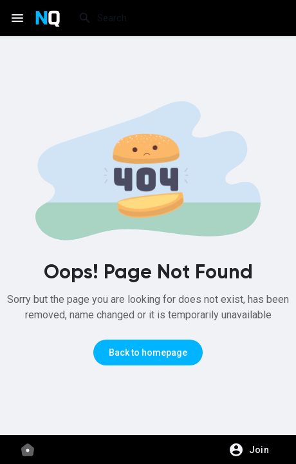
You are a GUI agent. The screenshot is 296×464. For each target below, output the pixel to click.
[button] (253, 450)
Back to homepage (148, 352)
